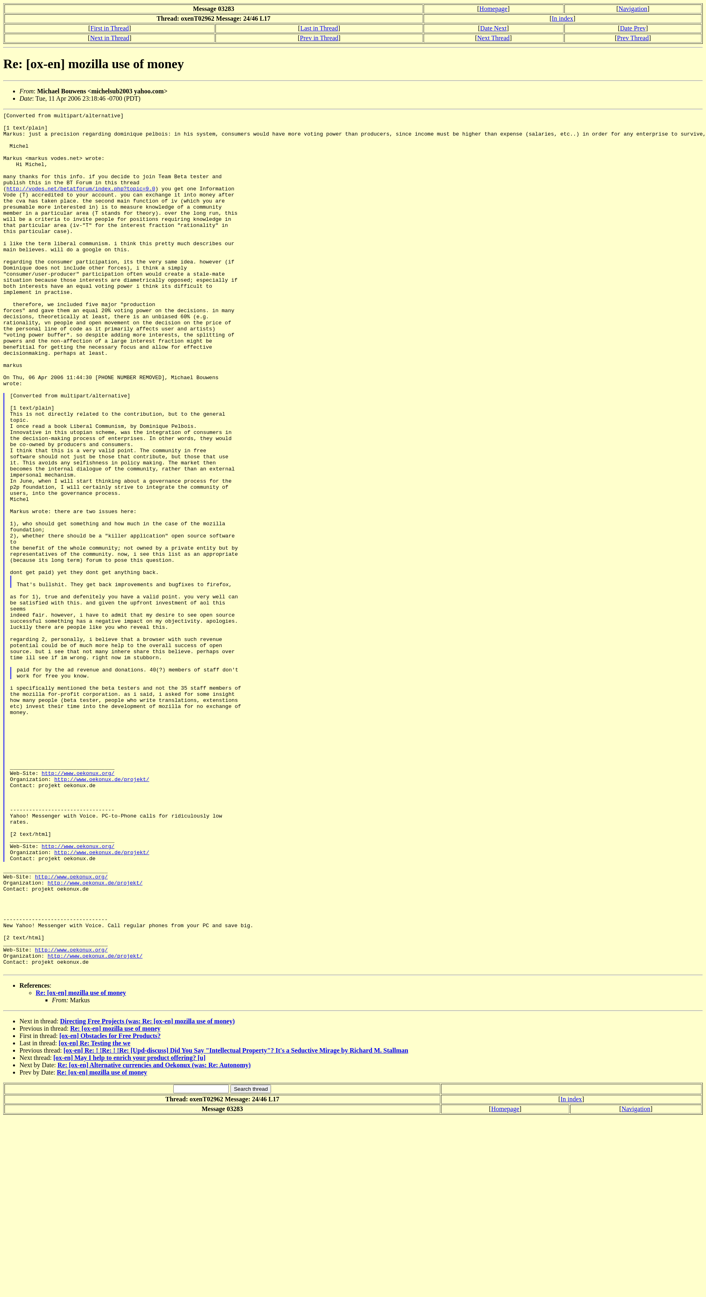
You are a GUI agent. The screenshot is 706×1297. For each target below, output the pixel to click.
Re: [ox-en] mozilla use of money (81, 1164)
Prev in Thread (319, 38)
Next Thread (493, 38)
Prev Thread (633, 38)
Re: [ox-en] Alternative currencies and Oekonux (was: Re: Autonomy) (154, 1236)
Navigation (632, 8)
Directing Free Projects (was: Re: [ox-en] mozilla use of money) (147, 1192)
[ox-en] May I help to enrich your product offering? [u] (130, 1229)
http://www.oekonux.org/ (78, 905)
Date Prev (633, 28)
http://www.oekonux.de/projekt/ (101, 913)
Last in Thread (319, 28)
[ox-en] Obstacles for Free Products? (110, 1207)
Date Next (493, 28)
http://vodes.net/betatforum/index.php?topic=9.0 (80, 204)
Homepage (493, 8)
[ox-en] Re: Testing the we (94, 1214)
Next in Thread (109, 38)
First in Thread (109, 28)
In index (562, 18)
